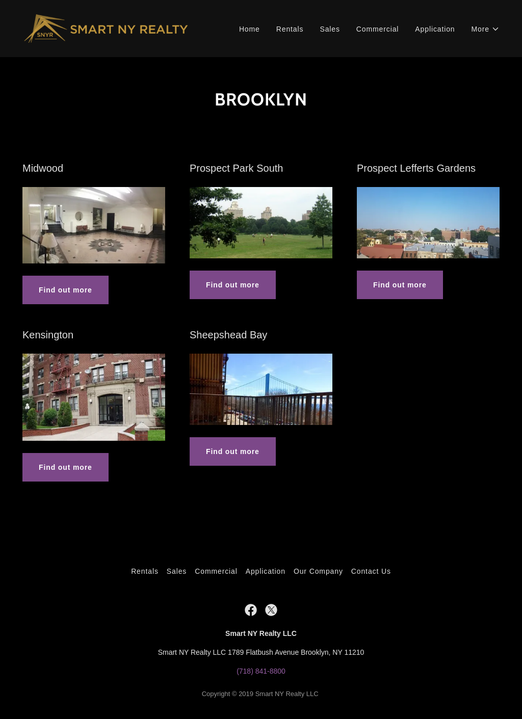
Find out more (65, 290)
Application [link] (435, 29)
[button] (486, 29)
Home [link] (249, 29)
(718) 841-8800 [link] (261, 671)
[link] (106, 28)
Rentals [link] (290, 29)
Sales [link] (330, 29)
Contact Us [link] (371, 571)
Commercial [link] (377, 29)
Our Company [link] (318, 571)
